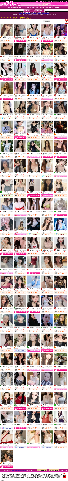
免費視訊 (11, 37)
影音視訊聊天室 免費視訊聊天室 (19, 470)
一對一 (11, 114)
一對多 (24, 347)
